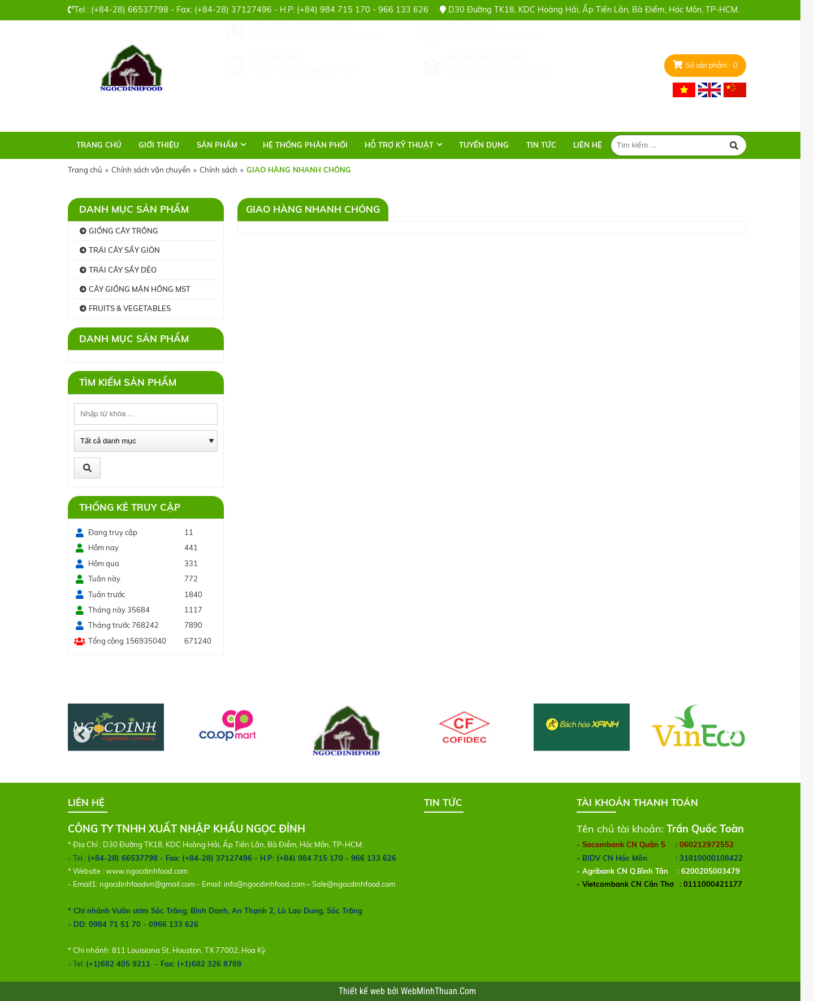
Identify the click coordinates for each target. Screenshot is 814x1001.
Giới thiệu (158, 144)
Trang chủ (99, 144)
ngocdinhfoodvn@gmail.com (147, 883)
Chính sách (218, 169)
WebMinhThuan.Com (438, 991)
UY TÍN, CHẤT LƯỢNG (484, 84)
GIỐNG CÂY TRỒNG (123, 230)
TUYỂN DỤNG (484, 144)
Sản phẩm (217, 144)
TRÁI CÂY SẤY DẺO (123, 269)
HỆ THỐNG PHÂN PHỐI (305, 144)
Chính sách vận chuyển (150, 169)
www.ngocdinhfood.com (147, 870)
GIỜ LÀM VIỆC (274, 84)
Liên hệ (587, 144)
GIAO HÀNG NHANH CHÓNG (301, 50)
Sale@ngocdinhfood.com (353, 883)
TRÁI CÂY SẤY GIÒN (124, 249)
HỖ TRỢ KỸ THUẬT (399, 144)
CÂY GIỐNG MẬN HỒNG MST (139, 289)
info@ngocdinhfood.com (264, 883)
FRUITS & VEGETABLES (130, 308)
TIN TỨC (541, 144)
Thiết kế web (363, 991)
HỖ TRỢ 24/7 (468, 50)
